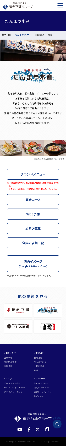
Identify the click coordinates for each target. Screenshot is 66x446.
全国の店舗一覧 (33, 243)
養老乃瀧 (6, 35)
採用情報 (8, 366)
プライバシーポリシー (14, 392)
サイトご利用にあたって (15, 388)
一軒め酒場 (38, 35)
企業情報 (8, 358)
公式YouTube (41, 383)
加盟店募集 (33, 228)
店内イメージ (33, 263)
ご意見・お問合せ (12, 383)
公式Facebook (41, 388)
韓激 (50, 35)
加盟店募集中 (10, 362)
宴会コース (33, 199)
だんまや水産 (22, 35)
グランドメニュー (33, 174)
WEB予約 (33, 214)
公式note (38, 396)
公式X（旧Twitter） (44, 392)
